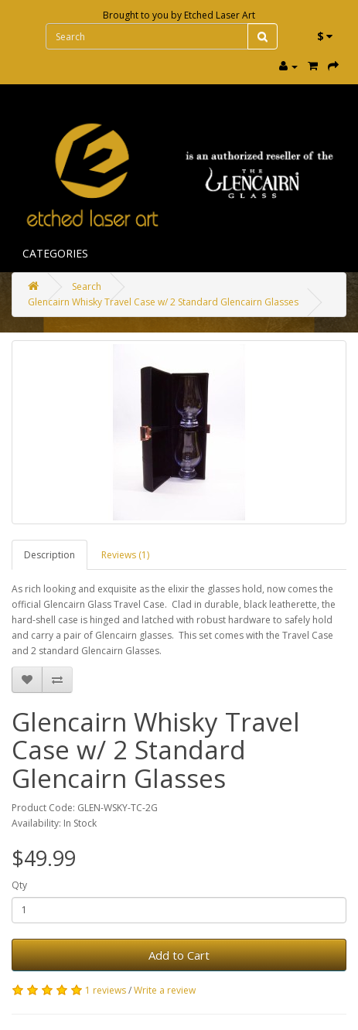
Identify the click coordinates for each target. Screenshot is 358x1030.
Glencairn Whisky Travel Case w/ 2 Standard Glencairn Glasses (163, 302)
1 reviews (105, 990)
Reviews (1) (125, 554)
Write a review (165, 990)
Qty (19, 885)
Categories (55, 253)
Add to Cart (179, 955)
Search (86, 286)
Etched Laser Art (219, 15)
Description (49, 554)
